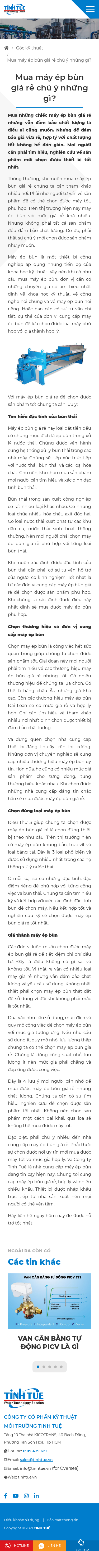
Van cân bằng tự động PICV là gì (49, 1342)
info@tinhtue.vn (35, 1468)
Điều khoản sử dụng (21, 1520)
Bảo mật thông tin (62, 1520)
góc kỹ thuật (29, 48)
